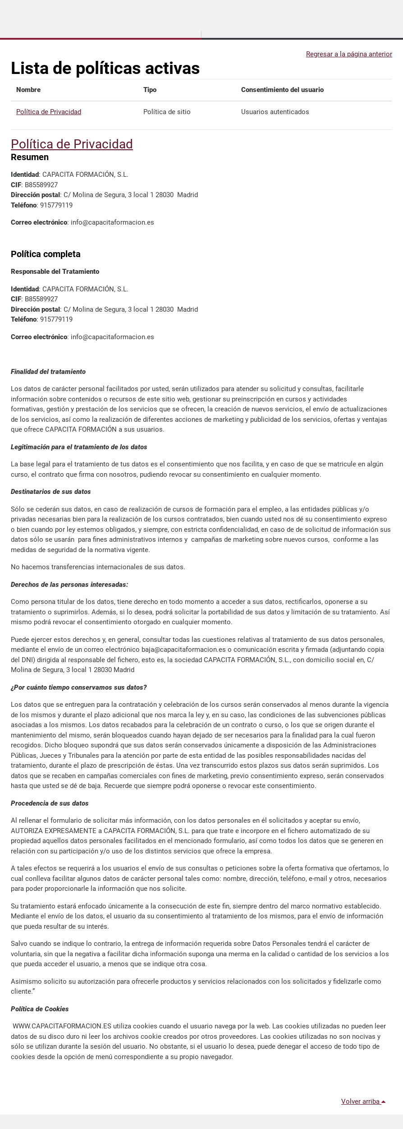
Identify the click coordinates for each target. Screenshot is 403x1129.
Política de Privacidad (48, 112)
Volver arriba (365, 1101)
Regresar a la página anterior (349, 54)
